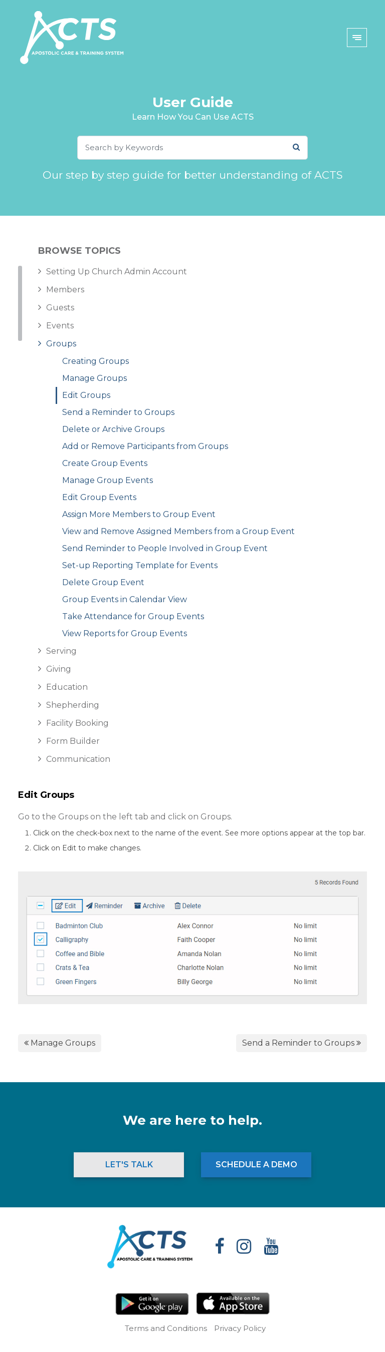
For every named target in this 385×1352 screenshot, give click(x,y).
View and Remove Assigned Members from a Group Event (178, 531)
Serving (61, 651)
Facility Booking (77, 723)
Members (65, 289)
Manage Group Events (107, 480)
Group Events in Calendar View (124, 599)
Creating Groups (95, 361)
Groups (61, 343)
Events (60, 325)
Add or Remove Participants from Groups (145, 446)
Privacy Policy (240, 1328)
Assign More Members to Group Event (139, 514)
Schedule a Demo (256, 1164)
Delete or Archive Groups (113, 429)
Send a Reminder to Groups (118, 412)
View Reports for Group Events (124, 633)
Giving (58, 669)
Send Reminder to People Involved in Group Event (165, 548)
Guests (60, 307)
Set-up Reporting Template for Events (140, 565)
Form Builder (73, 741)
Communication (78, 759)
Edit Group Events (99, 497)
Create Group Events (104, 463)
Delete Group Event (103, 582)
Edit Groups (86, 395)
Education (67, 687)
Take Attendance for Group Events (133, 616)
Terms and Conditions (166, 1328)
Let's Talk (129, 1164)
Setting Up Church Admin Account (116, 271)
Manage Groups (94, 378)
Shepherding (72, 705)
